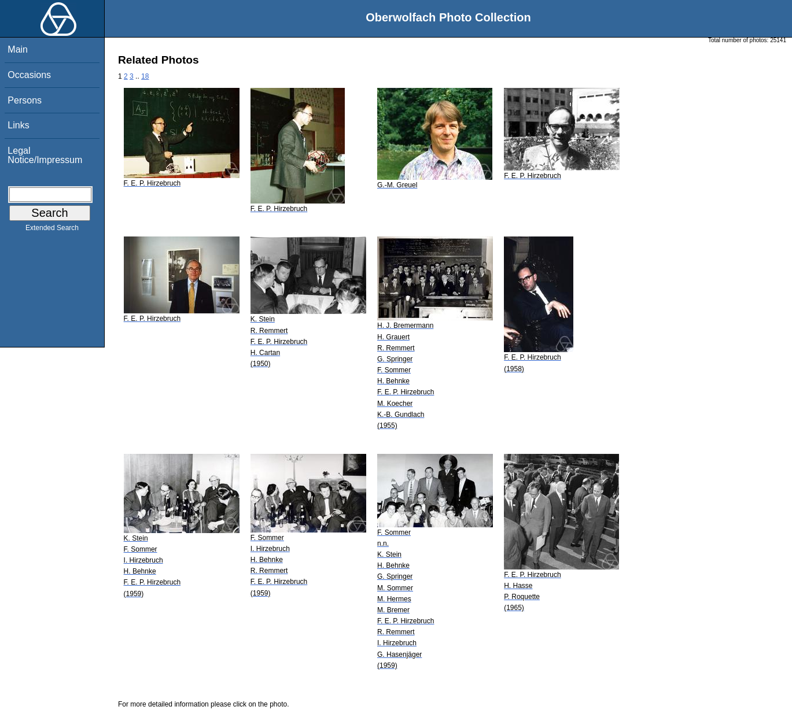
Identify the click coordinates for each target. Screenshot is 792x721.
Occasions (29, 75)
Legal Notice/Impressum (45, 155)
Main (18, 49)
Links (18, 125)
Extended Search (52, 230)
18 (145, 76)
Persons (25, 100)
